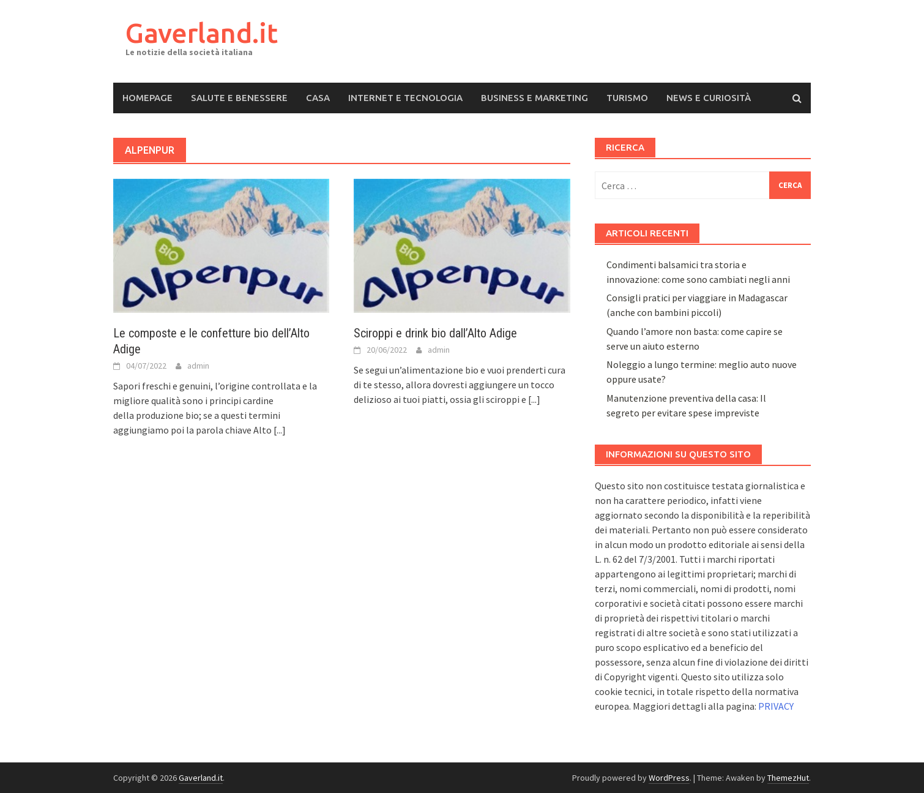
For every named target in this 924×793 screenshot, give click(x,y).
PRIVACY (776, 706)
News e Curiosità (708, 97)
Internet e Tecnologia (405, 97)
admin (198, 365)
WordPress (669, 777)
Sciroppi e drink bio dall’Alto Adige (435, 333)
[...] (280, 430)
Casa (318, 97)
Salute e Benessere (239, 97)
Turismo (627, 97)
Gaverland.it (201, 33)
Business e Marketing (534, 97)
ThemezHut (788, 777)
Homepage (147, 97)
